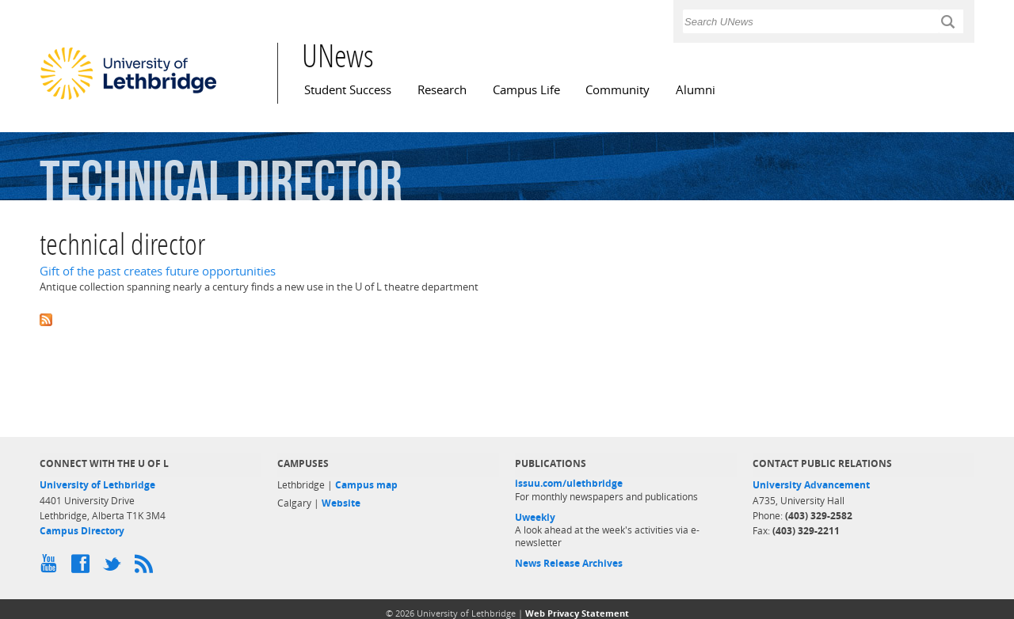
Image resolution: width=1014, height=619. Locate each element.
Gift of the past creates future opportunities (158, 271)
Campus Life (526, 90)
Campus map (366, 485)
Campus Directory (82, 531)
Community (617, 90)
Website (341, 503)
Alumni (695, 90)
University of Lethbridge (97, 485)
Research (442, 90)
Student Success (347, 90)
